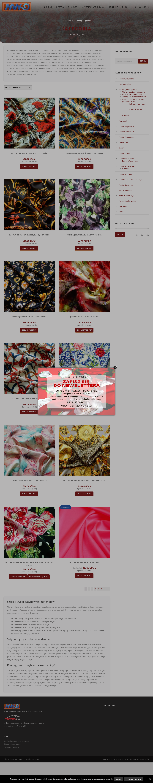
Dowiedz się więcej (133, 779)
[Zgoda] (150, 779)
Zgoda (118, 779)
